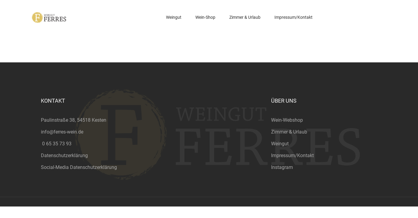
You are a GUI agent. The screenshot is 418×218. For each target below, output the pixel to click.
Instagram (282, 167)
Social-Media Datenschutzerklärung (79, 167)
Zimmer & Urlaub (289, 132)
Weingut (280, 144)
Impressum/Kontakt (292, 155)
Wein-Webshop (287, 120)
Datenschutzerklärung (64, 155)
